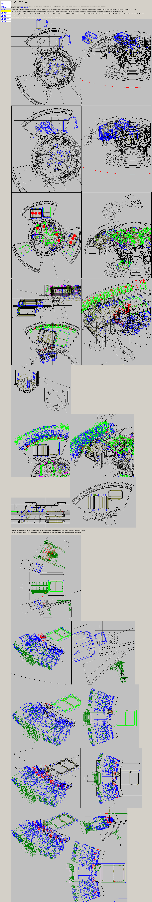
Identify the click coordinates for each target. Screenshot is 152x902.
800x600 (3, 9)
